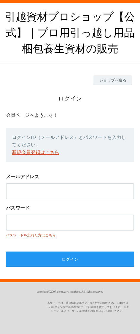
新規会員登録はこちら (35, 152)
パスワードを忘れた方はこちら (31, 235)
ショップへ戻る (112, 80)
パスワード (18, 207)
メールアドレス (22, 176)
